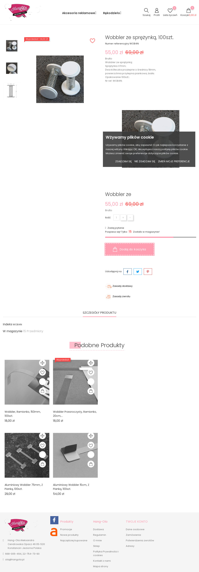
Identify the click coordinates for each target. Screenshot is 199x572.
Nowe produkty (69, 535)
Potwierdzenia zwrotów (140, 540)
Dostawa (98, 529)
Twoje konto (137, 521)
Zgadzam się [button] (123, 161)
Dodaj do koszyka (129, 249)
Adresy (130, 546)
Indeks (7, 324)
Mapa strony (100, 566)
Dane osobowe (135, 529)
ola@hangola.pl (14, 559)
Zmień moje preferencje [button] (174, 161)
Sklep (96, 546)
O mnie (97, 540)
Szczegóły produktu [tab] (99, 313)
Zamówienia (133, 535)
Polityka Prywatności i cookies (106, 553)
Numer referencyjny (117, 43)
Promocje (66, 529)
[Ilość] (116, 217)
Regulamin (99, 535)
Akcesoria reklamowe (80, 13)
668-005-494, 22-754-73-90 (22, 554)
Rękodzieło (113, 13)
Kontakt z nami (102, 561)
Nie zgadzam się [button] (145, 161)
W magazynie (12, 331)
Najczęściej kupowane (73, 540)
